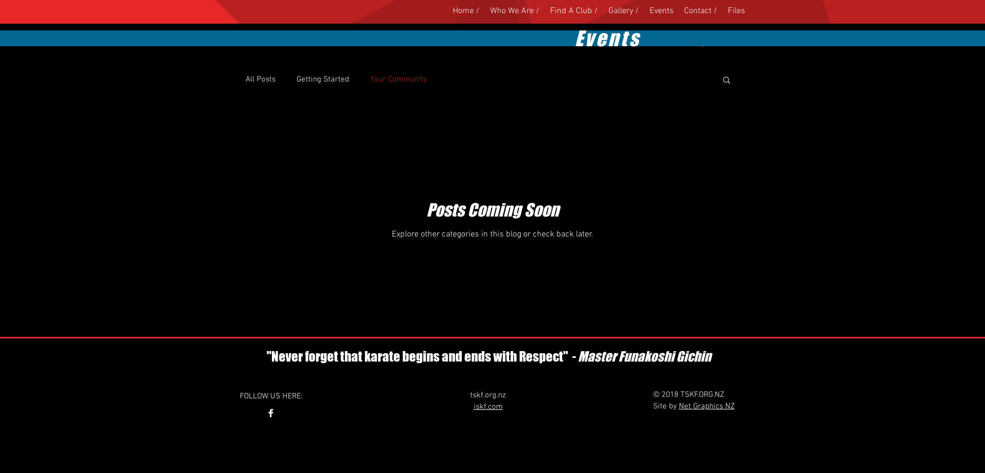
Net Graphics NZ (707, 406)
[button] (727, 80)
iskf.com (488, 407)
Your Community (398, 79)
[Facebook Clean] (271, 413)
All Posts (261, 79)
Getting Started (323, 79)
